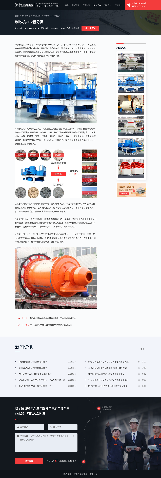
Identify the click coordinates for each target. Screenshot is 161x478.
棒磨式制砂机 (131, 112)
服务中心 (108, 5)
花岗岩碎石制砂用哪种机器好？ (33, 368)
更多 (143, 349)
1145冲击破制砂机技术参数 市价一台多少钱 (107, 368)
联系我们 (118, 5)
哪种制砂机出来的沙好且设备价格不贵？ (106, 374)
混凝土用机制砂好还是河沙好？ (33, 362)
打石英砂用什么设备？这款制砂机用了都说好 (108, 380)
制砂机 (131, 70)
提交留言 (29, 461)
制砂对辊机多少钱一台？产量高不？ (35, 386)
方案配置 (86, 5)
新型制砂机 (131, 133)
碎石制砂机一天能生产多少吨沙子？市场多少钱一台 (42, 380)
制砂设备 (75, 5)
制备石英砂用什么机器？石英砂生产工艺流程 (108, 362)
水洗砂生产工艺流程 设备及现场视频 (35, 374)
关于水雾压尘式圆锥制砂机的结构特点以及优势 (51, 325)
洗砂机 (131, 175)
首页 (67, 5)
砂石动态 (97, 5)
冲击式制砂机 (131, 91)
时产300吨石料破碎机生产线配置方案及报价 (108, 386)
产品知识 (37, 16)
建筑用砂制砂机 (131, 154)
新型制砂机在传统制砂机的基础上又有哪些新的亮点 (53, 318)
